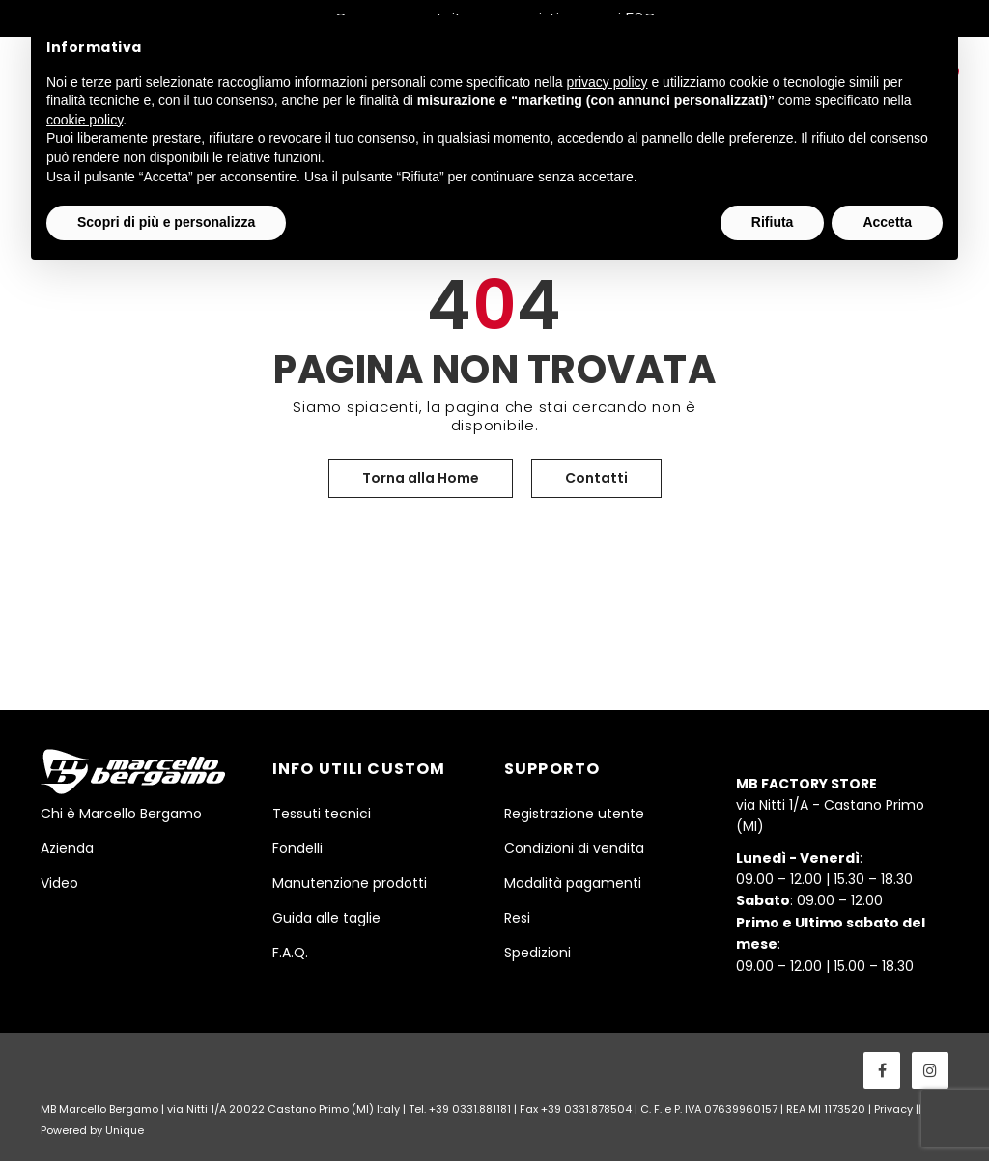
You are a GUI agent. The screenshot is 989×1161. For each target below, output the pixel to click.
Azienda (67, 848)
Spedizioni (537, 952)
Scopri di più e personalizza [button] (166, 222)
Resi (517, 917)
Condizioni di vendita (574, 848)
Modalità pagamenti (572, 883)
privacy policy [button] (607, 82)
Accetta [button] (887, 222)
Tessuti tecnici (321, 813)
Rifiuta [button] (772, 222)
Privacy (893, 1109)
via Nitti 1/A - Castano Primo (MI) (830, 805)
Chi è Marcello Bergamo (121, 813)
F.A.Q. (290, 952)
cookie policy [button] (84, 119)
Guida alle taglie (326, 917)
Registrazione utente (574, 813)
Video (59, 883)
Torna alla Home (420, 477)
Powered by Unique (92, 1130)
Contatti (596, 477)
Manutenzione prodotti (349, 883)
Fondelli (297, 848)
